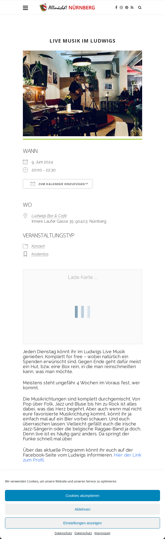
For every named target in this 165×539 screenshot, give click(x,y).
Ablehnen (82, 509)
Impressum (102, 533)
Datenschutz (63, 533)
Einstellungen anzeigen (82, 523)
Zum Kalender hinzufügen (58, 184)
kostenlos (40, 254)
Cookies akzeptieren (82, 495)
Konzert (38, 246)
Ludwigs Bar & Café (49, 215)
